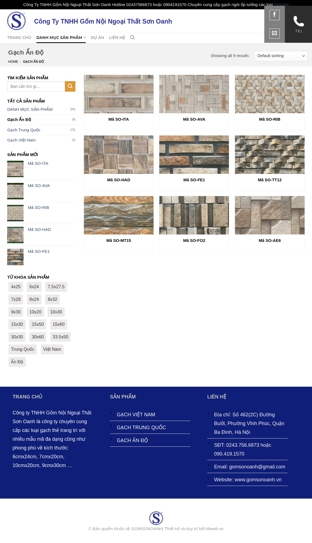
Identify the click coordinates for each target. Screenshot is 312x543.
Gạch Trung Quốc (23, 130)
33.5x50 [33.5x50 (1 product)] (60, 337)
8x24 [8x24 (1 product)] (34, 299)
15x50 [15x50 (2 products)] (38, 324)
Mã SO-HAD (118, 179)
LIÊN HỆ (117, 37)
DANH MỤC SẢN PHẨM (61, 37)
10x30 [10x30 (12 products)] (56, 312)
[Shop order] (281, 56)
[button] (132, 37)
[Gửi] (70, 86)
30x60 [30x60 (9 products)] (38, 337)
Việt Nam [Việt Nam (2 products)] (52, 349)
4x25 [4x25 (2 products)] (16, 286)
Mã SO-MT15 (118, 240)
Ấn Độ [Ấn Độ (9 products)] (17, 362)
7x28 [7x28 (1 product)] (16, 299)
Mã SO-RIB (269, 119)
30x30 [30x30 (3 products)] (17, 337)
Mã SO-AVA (194, 119)
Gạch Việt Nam (21, 140)
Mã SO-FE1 (194, 179)
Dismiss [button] (281, 4)
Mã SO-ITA (119, 119)
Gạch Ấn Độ (19, 119)
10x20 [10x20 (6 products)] (35, 312)
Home (13, 62)
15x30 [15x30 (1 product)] (17, 324)
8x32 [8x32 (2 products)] (52, 299)
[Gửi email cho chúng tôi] (275, 34)
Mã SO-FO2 (194, 240)
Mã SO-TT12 (270, 179)
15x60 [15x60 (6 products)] (59, 324)
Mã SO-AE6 (270, 240)
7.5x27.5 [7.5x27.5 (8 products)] (56, 286)
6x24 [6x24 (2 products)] (34, 286)
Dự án (97, 37)
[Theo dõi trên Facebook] (275, 15)
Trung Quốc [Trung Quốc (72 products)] (22, 349)
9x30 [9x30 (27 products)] (16, 312)
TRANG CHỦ (19, 37)
